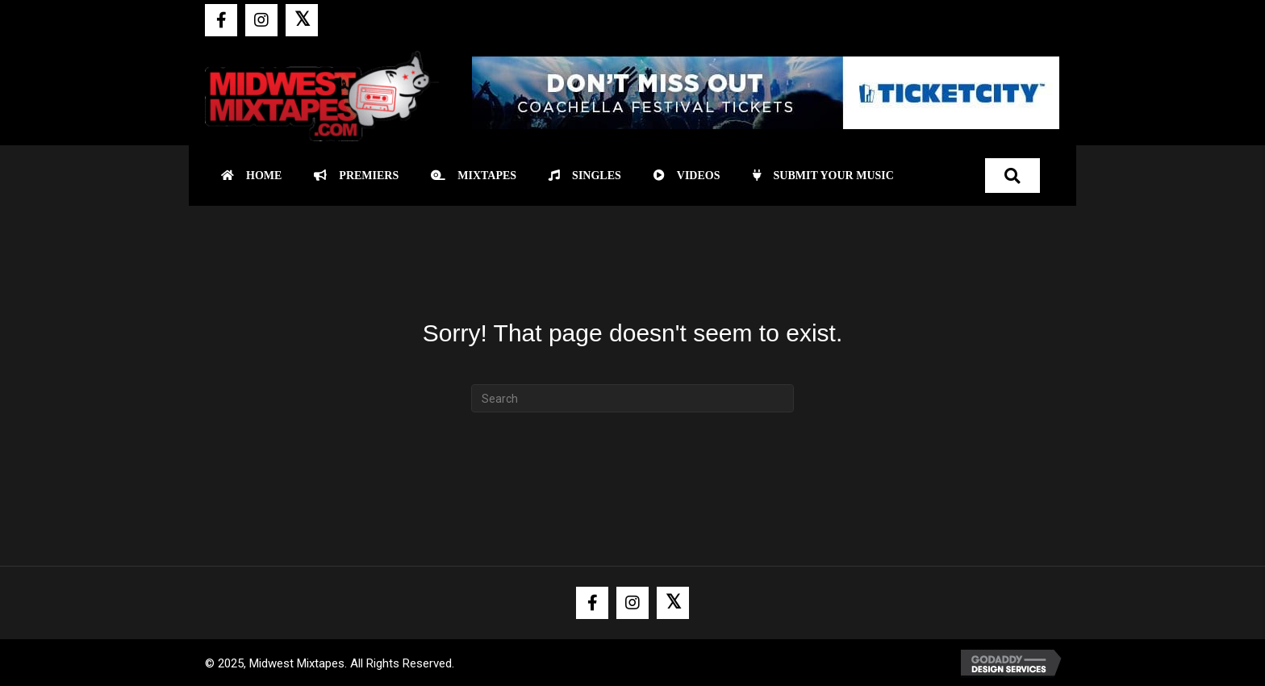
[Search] (632, 398)
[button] (221, 20)
